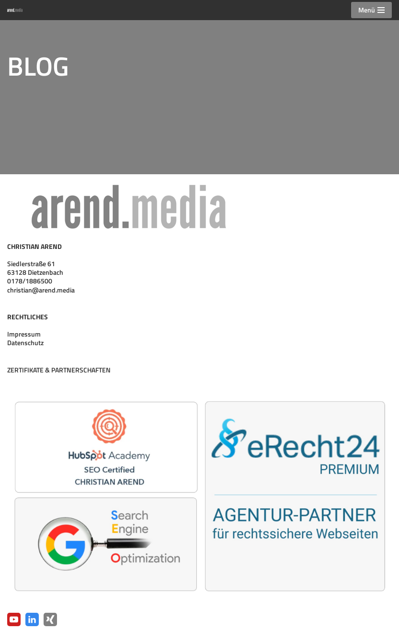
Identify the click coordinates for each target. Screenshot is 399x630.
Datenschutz (25, 343)
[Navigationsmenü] (371, 10)
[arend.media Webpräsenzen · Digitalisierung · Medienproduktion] (17, 9)
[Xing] (50, 619)
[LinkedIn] (32, 619)
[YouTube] (14, 619)
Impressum (24, 334)
